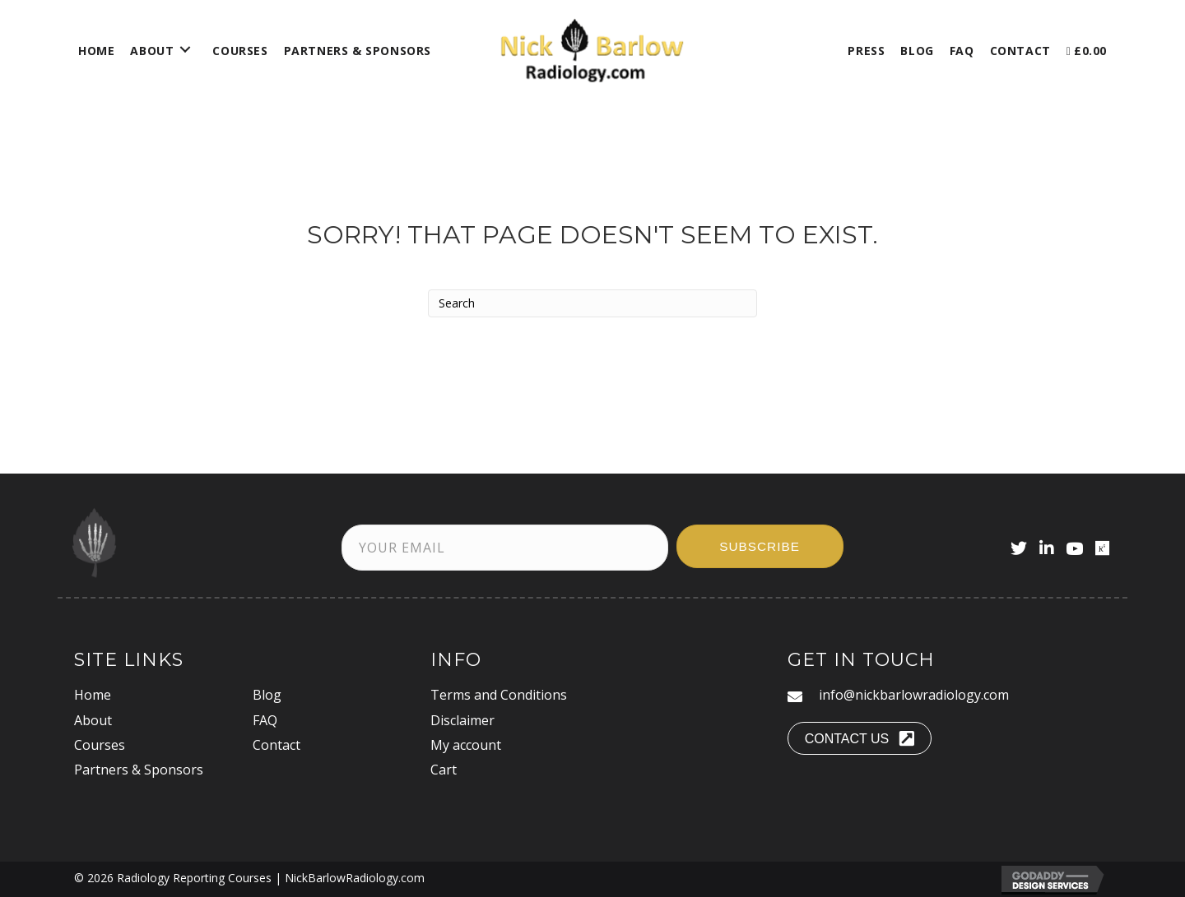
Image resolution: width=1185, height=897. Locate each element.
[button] (759, 546)
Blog (267, 695)
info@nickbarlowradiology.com (914, 695)
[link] (96, 49)
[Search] (592, 303)
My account (465, 745)
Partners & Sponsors (138, 770)
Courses (99, 745)
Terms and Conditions (498, 695)
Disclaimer (462, 720)
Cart (443, 770)
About (93, 720)
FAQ (265, 720)
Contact (276, 745)
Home (92, 695)
